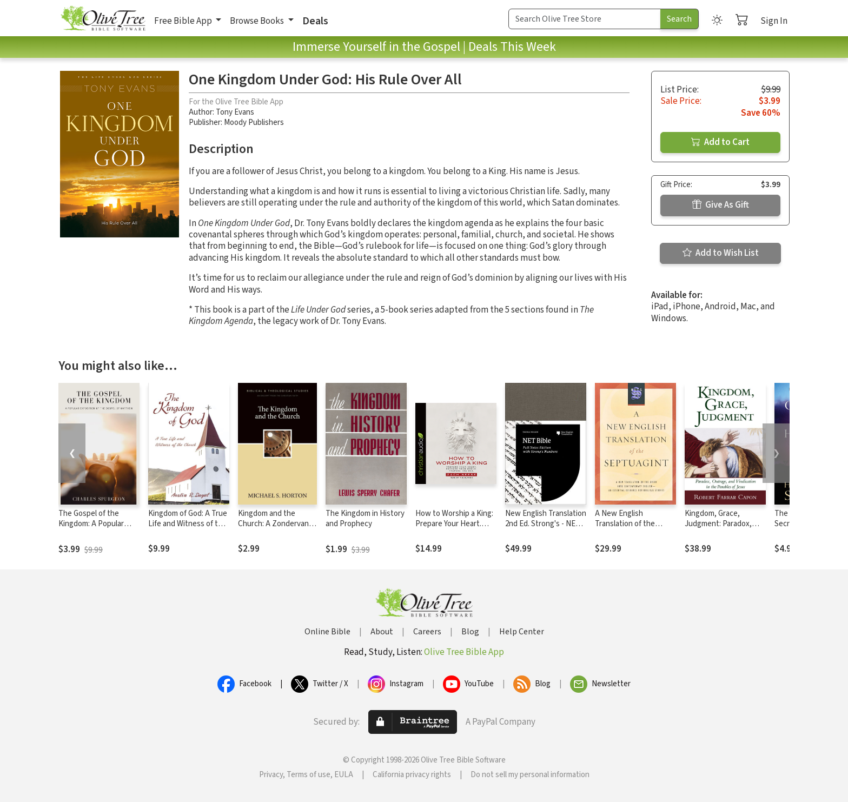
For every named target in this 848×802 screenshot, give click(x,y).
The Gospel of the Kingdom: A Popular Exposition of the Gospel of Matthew (91, 529)
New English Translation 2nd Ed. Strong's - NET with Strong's (545, 524)
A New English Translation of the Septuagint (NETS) (626, 524)
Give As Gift (720, 204)
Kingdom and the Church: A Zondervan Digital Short (273, 524)
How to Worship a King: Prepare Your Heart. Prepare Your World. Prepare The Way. (454, 529)
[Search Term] (584, 19)
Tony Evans (235, 112)
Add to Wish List (721, 253)
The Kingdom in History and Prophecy (365, 518)
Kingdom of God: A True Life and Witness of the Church (187, 524)
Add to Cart (720, 142)
